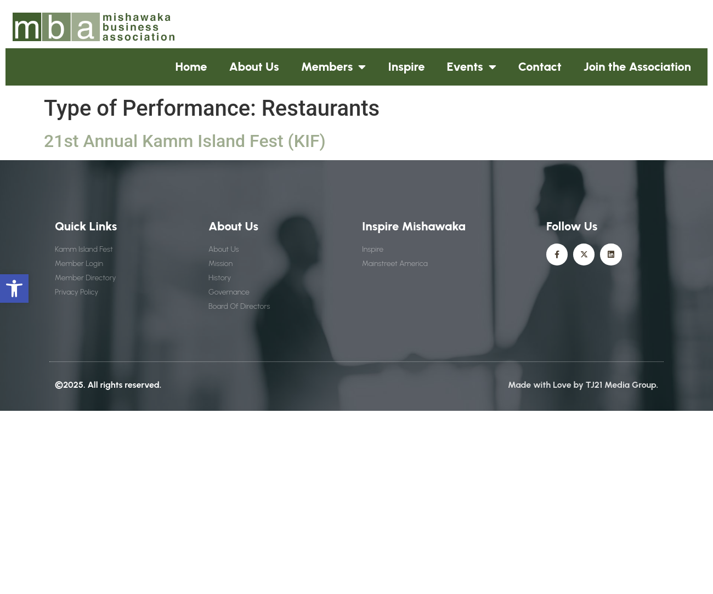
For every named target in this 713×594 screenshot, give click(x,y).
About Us (254, 66)
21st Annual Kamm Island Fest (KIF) (185, 141)
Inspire (406, 66)
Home (191, 66)
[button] (14, 288)
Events (471, 66)
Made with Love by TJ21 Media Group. (583, 385)
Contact (540, 66)
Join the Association (637, 66)
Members (333, 66)
